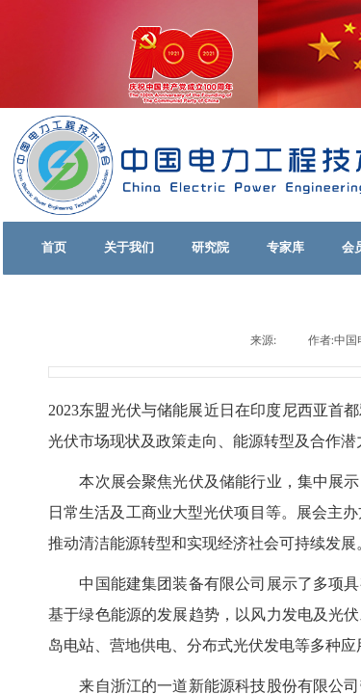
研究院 (210, 247)
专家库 (285, 247)
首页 (53, 247)
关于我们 (129, 247)
